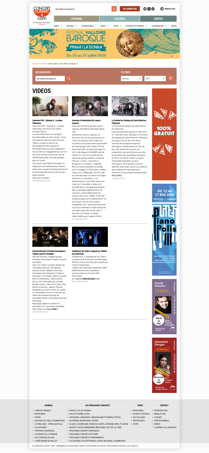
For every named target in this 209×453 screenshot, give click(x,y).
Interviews (40, 414)
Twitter (145, 9)
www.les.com (87, 278)
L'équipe (158, 417)
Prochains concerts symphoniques (86, 437)
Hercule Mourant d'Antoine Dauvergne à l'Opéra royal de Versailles (49, 252)
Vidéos (158, 19)
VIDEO (140, 405)
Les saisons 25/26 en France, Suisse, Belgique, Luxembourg (97, 441)
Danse (174, 26)
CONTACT (164, 405)
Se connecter (130, 8)
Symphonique (87, 26)
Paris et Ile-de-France (80, 410)
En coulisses (139, 417)
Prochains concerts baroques (84, 430)
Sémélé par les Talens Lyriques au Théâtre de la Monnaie (89, 252)
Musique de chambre (135, 26)
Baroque (70, 26)
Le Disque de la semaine (46, 434)
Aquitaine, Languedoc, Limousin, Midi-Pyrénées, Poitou (95, 417)
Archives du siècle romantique (50, 420)
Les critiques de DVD (44, 437)
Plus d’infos (117, 175)
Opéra (56, 26)
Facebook (153, 9)
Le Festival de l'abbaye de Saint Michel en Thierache (129, 122)
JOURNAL (48, 405)
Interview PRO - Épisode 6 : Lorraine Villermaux (47, 122)
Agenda (120, 19)
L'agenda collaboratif (165, 427)
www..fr (52, 309)
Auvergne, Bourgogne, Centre (83, 420)
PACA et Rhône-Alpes (79, 414)
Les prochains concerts (97, 405)
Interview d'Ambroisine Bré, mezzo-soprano (86, 122)
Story (136, 424)
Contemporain (158, 26)
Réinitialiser (170, 78)
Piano (103, 26)
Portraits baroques (44, 430)
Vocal (115, 26)
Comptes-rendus (43, 410)
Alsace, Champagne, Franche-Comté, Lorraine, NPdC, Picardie (98, 424)
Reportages (139, 420)
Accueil (35, 63)
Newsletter (170, 8)
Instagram (149, 9)
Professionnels (161, 420)
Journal (77, 19)
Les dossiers (41, 427)
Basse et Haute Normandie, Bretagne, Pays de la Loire (95, 427)
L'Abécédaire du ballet (46, 441)
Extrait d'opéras (141, 414)
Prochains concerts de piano (83, 434)
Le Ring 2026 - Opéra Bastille (49, 424)
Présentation (160, 410)
